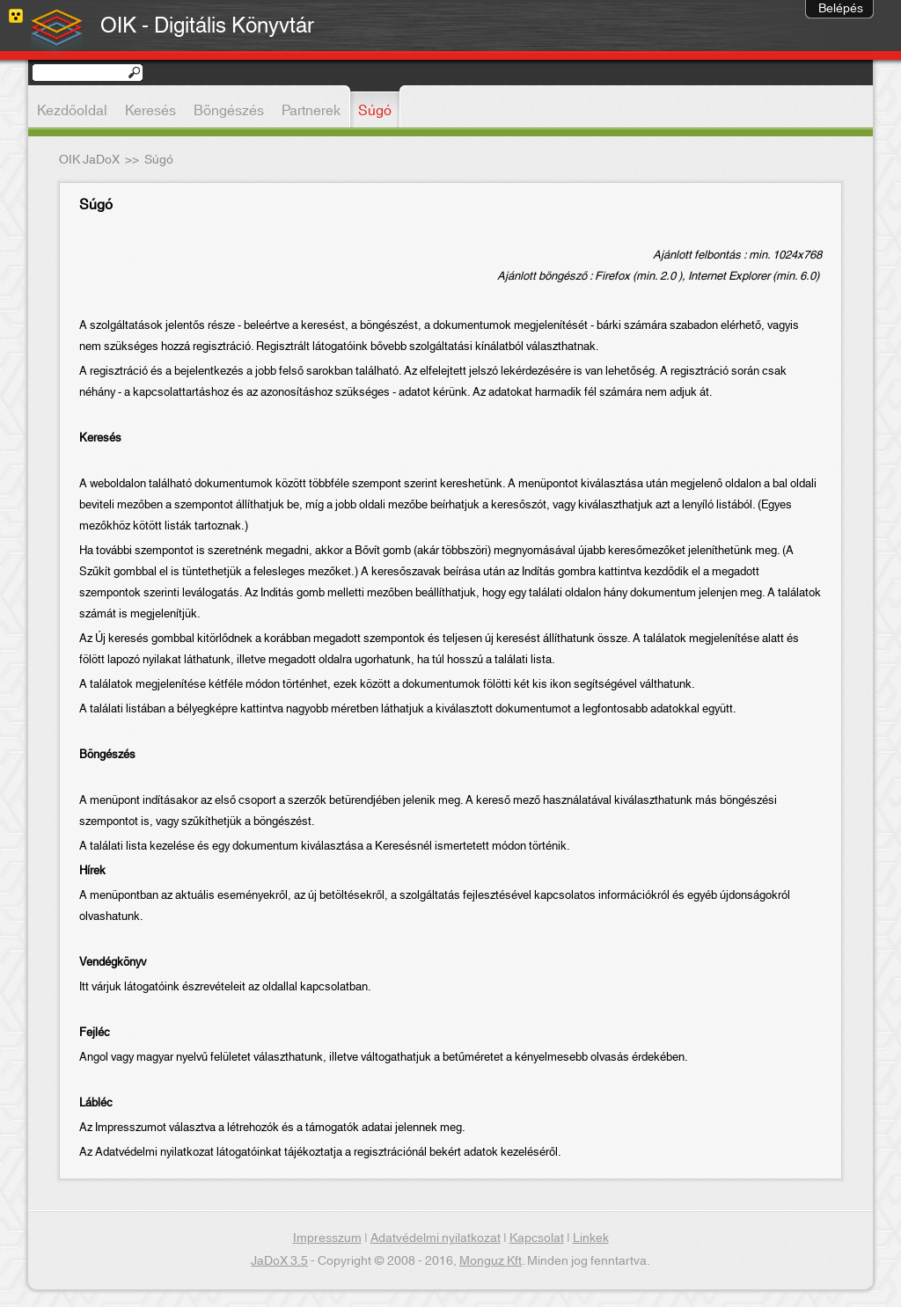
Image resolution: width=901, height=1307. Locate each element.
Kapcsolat (536, 1238)
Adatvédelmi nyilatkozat (435, 1238)
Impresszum (327, 1238)
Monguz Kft (490, 1261)
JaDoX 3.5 (279, 1261)
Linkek (591, 1238)
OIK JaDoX (89, 160)
